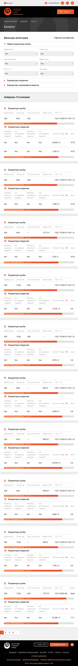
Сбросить (64, 38)
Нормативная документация (28, 652)
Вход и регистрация (14, 660)
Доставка (43, 652)
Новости (58, 652)
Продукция (13, 652)
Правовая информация (30, 660)
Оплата (50, 652)
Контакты (65, 652)
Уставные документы (39, 656)
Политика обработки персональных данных (55, 660)
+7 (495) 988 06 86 (53, 3)
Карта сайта (42, 644)
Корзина (67, 12)
